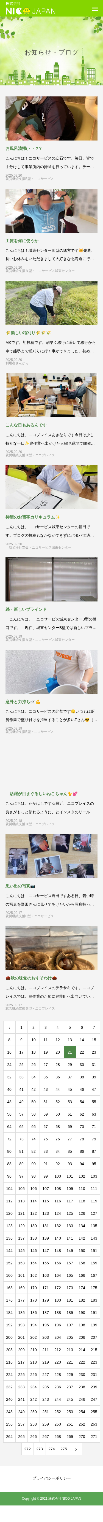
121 (21, 1213)
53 (70, 1102)
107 (45, 1188)
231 (94, 1374)
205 (69, 1337)
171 (45, 1288)
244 (57, 1399)
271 (94, 1436)
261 (69, 1424)
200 (9, 1337)
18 (33, 1052)
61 (70, 1114)
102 (82, 1176)
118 (82, 1201)
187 (45, 1312)
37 (70, 1077)
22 (82, 1052)
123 (45, 1213)
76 (57, 1139)
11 (45, 1040)
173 (69, 1288)
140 (57, 1238)
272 (27, 1449)
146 (33, 1250)
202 (33, 1337)
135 (94, 1226)
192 (9, 1325)
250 (33, 1412)
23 (94, 1052)
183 (94, 1300)
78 (82, 1139)
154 (33, 1263)
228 (57, 1374)
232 (9, 1387)
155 (45, 1263)
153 (21, 1263)
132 (57, 1226)
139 (45, 1238)
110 (82, 1188)
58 (33, 1114)
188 (57, 1312)
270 (82, 1436)
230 (82, 1374)
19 (45, 1052)
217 (21, 1362)
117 (69, 1201)
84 (57, 1151)
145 (21, 1250)
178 (33, 1300)
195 (45, 1325)
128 (9, 1226)
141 (69, 1238)
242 (33, 1399)
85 (70, 1151)
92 (57, 1164)
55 (94, 1102)
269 (69, 1436)
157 (69, 1263)
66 (33, 1126)
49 (21, 1102)
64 (9, 1126)
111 (94, 1188)
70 (82, 1126)
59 (45, 1114)
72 (9, 1139)
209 (21, 1350)
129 (21, 1226)
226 (33, 1374)
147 (45, 1250)
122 (33, 1213)
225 (21, 1374)
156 (57, 1263)
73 (21, 1139)
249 (21, 1412)
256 (9, 1424)
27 (45, 1064)
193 (21, 1325)
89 (21, 1164)
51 (45, 1102)
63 (94, 1114)
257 (21, 1424)
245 (69, 1399)
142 (82, 1238)
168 (9, 1288)
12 (57, 1040)
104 (9, 1188)
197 (69, 1325)
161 (21, 1275)
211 (45, 1350)
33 (21, 1077)
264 (9, 1436)
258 (33, 1424)
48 (9, 1102)
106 (33, 1188)
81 (21, 1151)
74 (33, 1139)
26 (33, 1064)
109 (69, 1188)
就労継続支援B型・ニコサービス (39, 178)
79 (94, 1139)
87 (94, 1151)
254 (82, 1412)
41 (21, 1089)
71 (94, 1126)
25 (21, 1064)
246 (82, 1399)
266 (33, 1436)
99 (45, 1176)
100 (57, 1176)
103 (94, 1176)
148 (57, 1250)
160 (9, 1275)
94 (82, 1164)
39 (94, 1077)
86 (82, 1151)
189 (69, 1312)
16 (9, 1052)
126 (82, 1213)
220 (57, 1362)
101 (69, 1176)
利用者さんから (40, 363)
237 (69, 1387)
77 (70, 1139)
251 (45, 1412)
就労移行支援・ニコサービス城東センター (40, 547)
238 (82, 1387)
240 (9, 1399)
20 (57, 1052)
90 (33, 1164)
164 (57, 1275)
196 (57, 1325)
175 (94, 1288)
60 (57, 1114)
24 (9, 1064)
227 (45, 1374)
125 (69, 1213)
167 (94, 1275)
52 (57, 1102)
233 (21, 1387)
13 (70, 1040)
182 (82, 1300)
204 (57, 1337)
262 (82, 1424)
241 (21, 1399)
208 (9, 1350)
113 (21, 1201)
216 (9, 1362)
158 (82, 1263)
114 (33, 1201)
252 (57, 1412)
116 (57, 1201)
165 (69, 1275)
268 (57, 1436)
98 (33, 1176)
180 (57, 1300)
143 (94, 1238)
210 (33, 1350)
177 (21, 1300)
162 (33, 1275)
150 (82, 1250)
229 (69, 1374)
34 (33, 1077)
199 (94, 1325)
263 (94, 1424)
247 (94, 1399)
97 (21, 1176)
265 (21, 1436)
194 (33, 1325)
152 (9, 1263)
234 (33, 1387)
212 (57, 1350)
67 (45, 1126)
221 (69, 1362)
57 (21, 1114)
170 (33, 1288)
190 (82, 1312)
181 (69, 1300)
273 (39, 1449)
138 (33, 1238)
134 (82, 1226)
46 (82, 1089)
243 (45, 1399)
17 (21, 1052)
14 (82, 1040)
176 (9, 1300)
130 (33, 1226)
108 (57, 1188)
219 (45, 1362)
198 (82, 1325)
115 (45, 1201)
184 (9, 1312)
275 (63, 1449)
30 (82, 1064)
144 (9, 1250)
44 (57, 1089)
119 (94, 1201)
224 (9, 1374)
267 (45, 1436)
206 (82, 1337)
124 (57, 1213)
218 (33, 1362)
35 (45, 1077)
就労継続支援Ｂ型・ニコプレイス (40, 455)
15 (94, 1040)
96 (9, 1176)
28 (57, 1064)
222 (82, 1362)
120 (9, 1213)
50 (33, 1102)
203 (45, 1337)
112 (9, 1201)
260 (57, 1424)
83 (45, 1151)
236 (57, 1387)
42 (33, 1089)
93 (70, 1164)
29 (70, 1064)
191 (94, 1312)
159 (94, 1263)
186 (33, 1312)
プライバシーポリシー (51, 1478)
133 (69, 1226)
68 (57, 1126)
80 (9, 1151)
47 (94, 1089)
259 (45, 1424)
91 (45, 1164)
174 (82, 1288)
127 (94, 1213)
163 (45, 1275)
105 (21, 1188)
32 (9, 1077)
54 (82, 1102)
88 (9, 1164)
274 (51, 1449)
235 (45, 1387)
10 (33, 1040)
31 (94, 1064)
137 (21, 1238)
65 (21, 1126)
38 (82, 1077)
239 (94, 1387)
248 (9, 1412)
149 (69, 1250)
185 (21, 1312)
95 (94, 1164)
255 (94, 1412)
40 (9, 1089)
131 (45, 1226)
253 (69, 1412)
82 (33, 1151)
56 (9, 1114)
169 (21, 1288)
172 (57, 1288)
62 (82, 1114)
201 (21, 1337)
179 (45, 1300)
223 (94, 1362)
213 (69, 1350)
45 (70, 1089)
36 (57, 1077)
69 (70, 1126)
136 (9, 1238)
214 (82, 1350)
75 (45, 1139)
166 (82, 1275)
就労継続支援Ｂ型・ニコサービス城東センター (40, 270)
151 (94, 1250)
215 (94, 1350)
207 (94, 1337)
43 (45, 1089)
